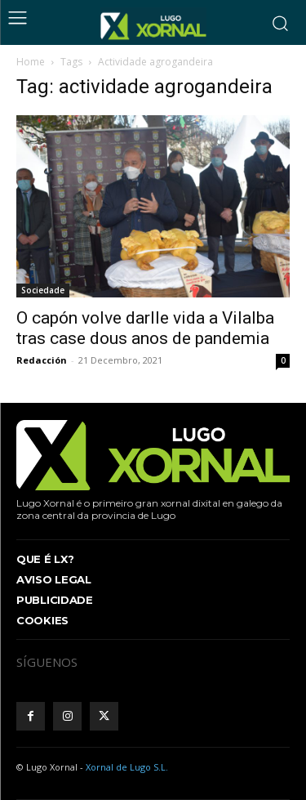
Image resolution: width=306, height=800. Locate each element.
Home (30, 62)
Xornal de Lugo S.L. (127, 767)
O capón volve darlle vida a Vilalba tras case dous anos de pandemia (145, 328)
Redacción (41, 360)
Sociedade (42, 290)
